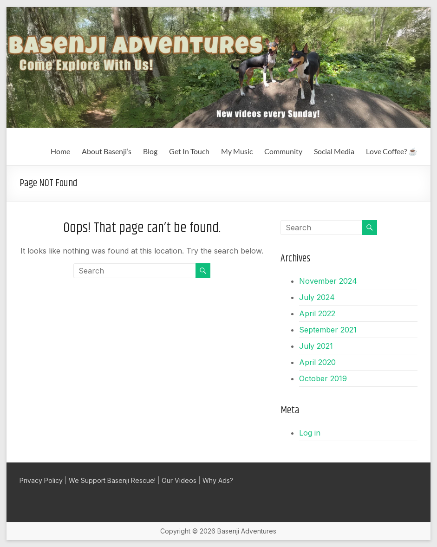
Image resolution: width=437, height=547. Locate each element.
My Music (237, 151)
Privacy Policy (41, 480)
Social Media (334, 151)
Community (283, 151)
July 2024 (317, 297)
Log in (309, 432)
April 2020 (317, 362)
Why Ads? (217, 480)
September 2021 (328, 329)
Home (60, 151)
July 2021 (316, 346)
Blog (150, 151)
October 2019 (323, 378)
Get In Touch (189, 151)
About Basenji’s (106, 151)
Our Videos (179, 480)
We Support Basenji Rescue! (112, 480)
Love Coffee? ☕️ (391, 151)
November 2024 (328, 281)
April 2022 (317, 313)
